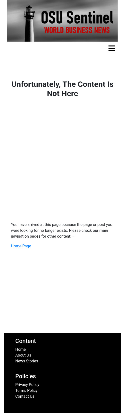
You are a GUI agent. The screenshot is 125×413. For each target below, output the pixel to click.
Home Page (21, 246)
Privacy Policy (27, 384)
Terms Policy (26, 390)
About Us (23, 355)
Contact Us (24, 396)
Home (20, 349)
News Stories (26, 361)
